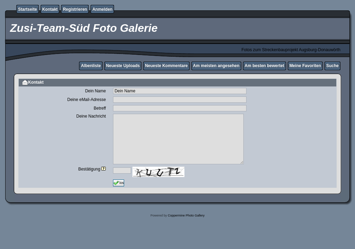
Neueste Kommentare (166, 65)
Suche (332, 65)
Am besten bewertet (264, 65)
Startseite (27, 9)
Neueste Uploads (123, 65)
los (118, 183)
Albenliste (91, 65)
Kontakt (50, 9)
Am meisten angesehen (216, 65)
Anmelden (102, 9)
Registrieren (75, 9)
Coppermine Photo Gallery (186, 215)
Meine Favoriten (305, 65)
